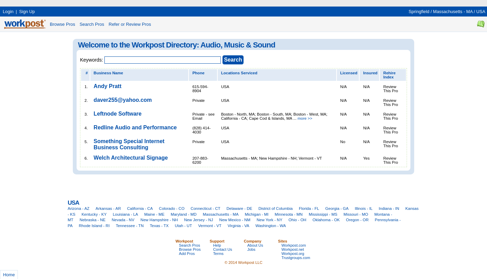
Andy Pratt (108, 86)
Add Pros (187, 253)
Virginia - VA (238, 226)
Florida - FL (309, 208)
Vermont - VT (210, 226)
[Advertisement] (125, 2)
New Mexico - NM (234, 220)
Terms (218, 253)
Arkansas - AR (108, 208)
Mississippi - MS (323, 214)
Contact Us (222, 249)
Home (9, 274)
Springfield (419, 11)
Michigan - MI (257, 214)
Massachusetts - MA (453, 11)
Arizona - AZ (78, 208)
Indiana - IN (389, 208)
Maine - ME (154, 214)
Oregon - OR (357, 220)
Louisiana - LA (125, 214)
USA (480, 11)
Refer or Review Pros (130, 24)
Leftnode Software (118, 114)
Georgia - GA (337, 208)
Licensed (349, 73)
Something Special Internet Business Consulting (129, 144)
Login (8, 11)
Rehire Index (389, 75)
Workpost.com (294, 245)
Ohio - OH (297, 220)
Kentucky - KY (93, 214)
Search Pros (92, 24)
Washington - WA (271, 226)
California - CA (140, 208)
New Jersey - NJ (198, 220)
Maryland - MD (184, 214)
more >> (304, 118)
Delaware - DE (239, 208)
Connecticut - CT (205, 208)
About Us (255, 245)
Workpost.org (293, 253)
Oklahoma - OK (326, 220)
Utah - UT (183, 226)
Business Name (108, 73)
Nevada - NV (123, 220)
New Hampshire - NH (159, 220)
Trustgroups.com (296, 258)
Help (217, 245)
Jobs (251, 249)
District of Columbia (275, 208)
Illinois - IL (364, 208)
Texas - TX (159, 226)
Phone (198, 73)
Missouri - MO (355, 214)
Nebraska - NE (93, 220)
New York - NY (269, 220)
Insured (370, 73)
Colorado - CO (171, 208)
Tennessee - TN (130, 226)
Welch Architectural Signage (131, 158)
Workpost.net (293, 249)
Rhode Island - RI (94, 226)
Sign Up (27, 11)
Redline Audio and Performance (135, 127)
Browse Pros (62, 24)
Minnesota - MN (289, 214)
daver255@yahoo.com (123, 100)
